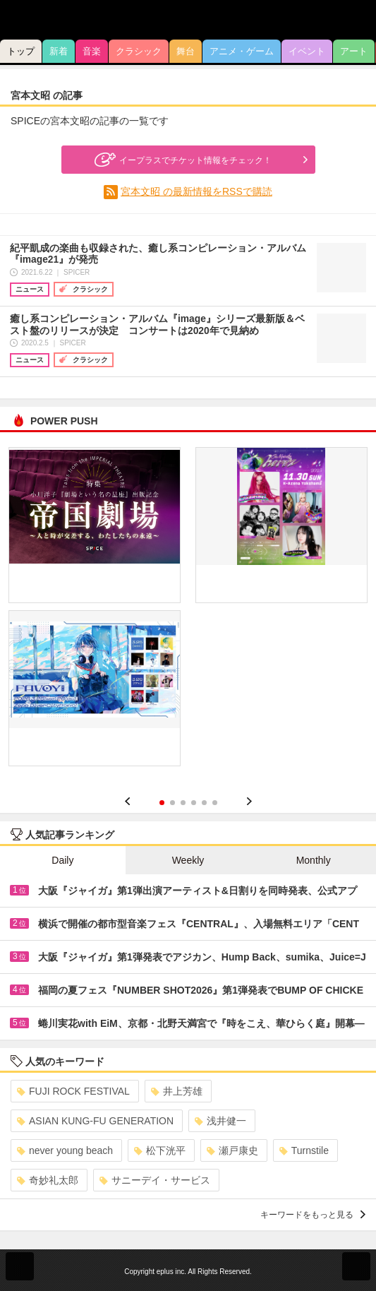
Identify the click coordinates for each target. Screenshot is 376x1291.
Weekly (188, 860)
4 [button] (193, 802)
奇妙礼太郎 (47, 1180)
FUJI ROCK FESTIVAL (73, 1091)
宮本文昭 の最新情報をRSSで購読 (196, 191)
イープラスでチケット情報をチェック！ (181, 160)
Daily (62, 860)
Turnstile (304, 1150)
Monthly (313, 860)
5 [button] (204, 802)
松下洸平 (160, 1150)
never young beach (65, 1150)
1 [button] (161, 802)
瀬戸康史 (232, 1150)
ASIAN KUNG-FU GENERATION (95, 1120)
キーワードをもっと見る (312, 1215)
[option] (188, 611)
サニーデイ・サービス (154, 1180)
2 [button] (172, 802)
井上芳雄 (176, 1091)
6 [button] (214, 802)
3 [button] (183, 802)
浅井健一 (220, 1120)
